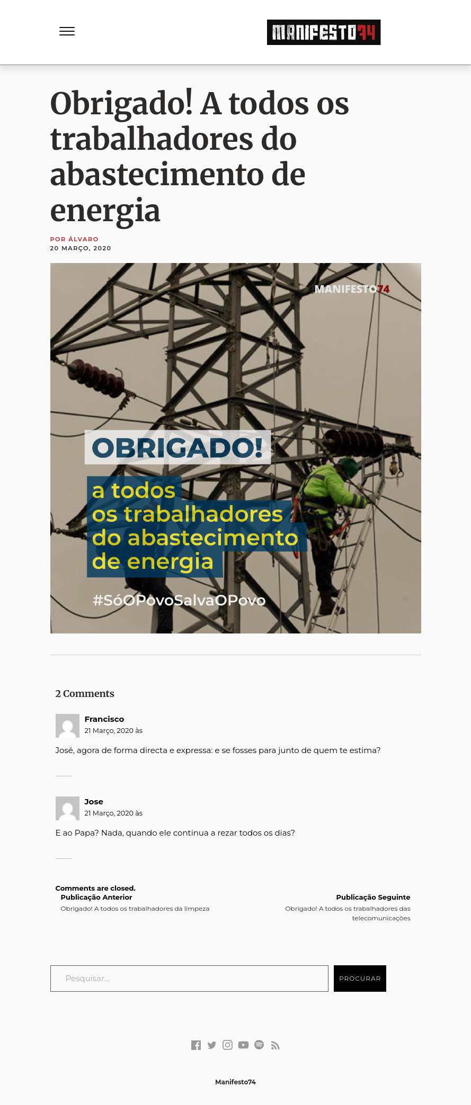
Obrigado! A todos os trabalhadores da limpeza (135, 902)
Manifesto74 (235, 1082)
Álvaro (83, 239)
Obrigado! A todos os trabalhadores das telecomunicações (332, 907)
